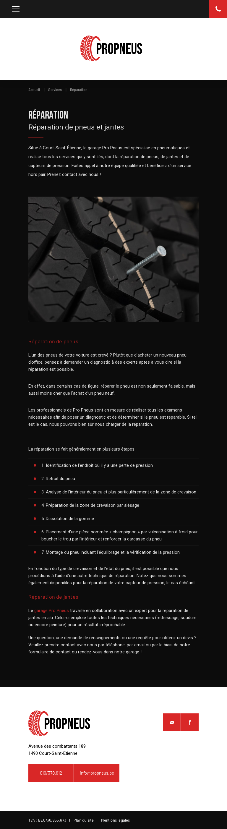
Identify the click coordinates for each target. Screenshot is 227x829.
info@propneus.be (97, 772)
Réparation (78, 90)
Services (55, 90)
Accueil (34, 90)
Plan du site (84, 820)
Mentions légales (115, 820)
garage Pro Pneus (51, 610)
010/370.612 (51, 772)
